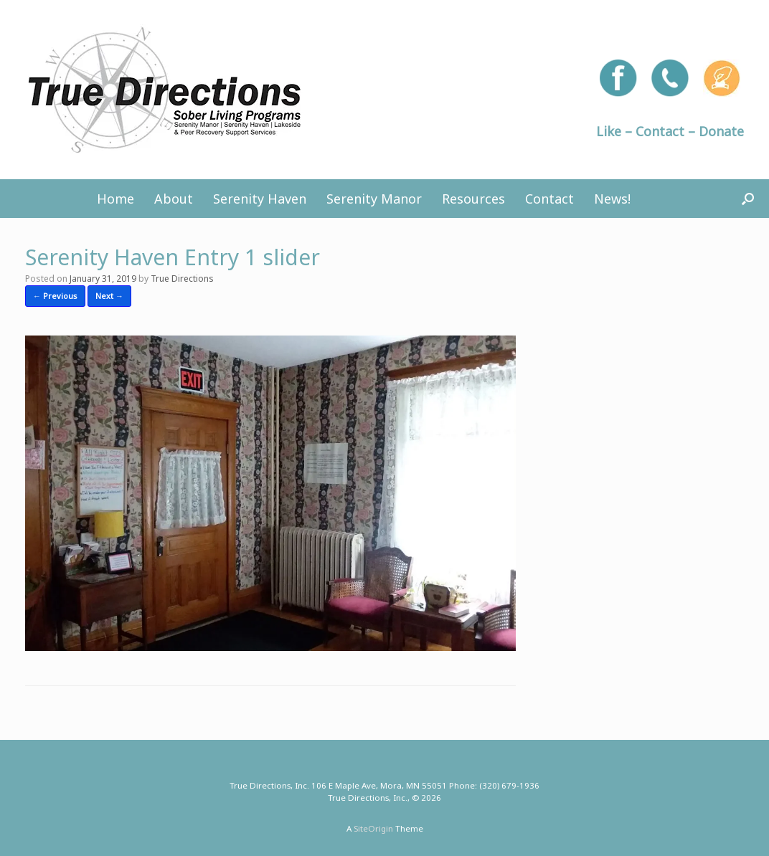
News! (612, 198)
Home (115, 198)
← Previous (55, 295)
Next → (109, 295)
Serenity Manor (374, 198)
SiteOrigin (373, 828)
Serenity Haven (259, 198)
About (173, 198)
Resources (473, 198)
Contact (549, 198)
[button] (748, 198)
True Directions (182, 278)
